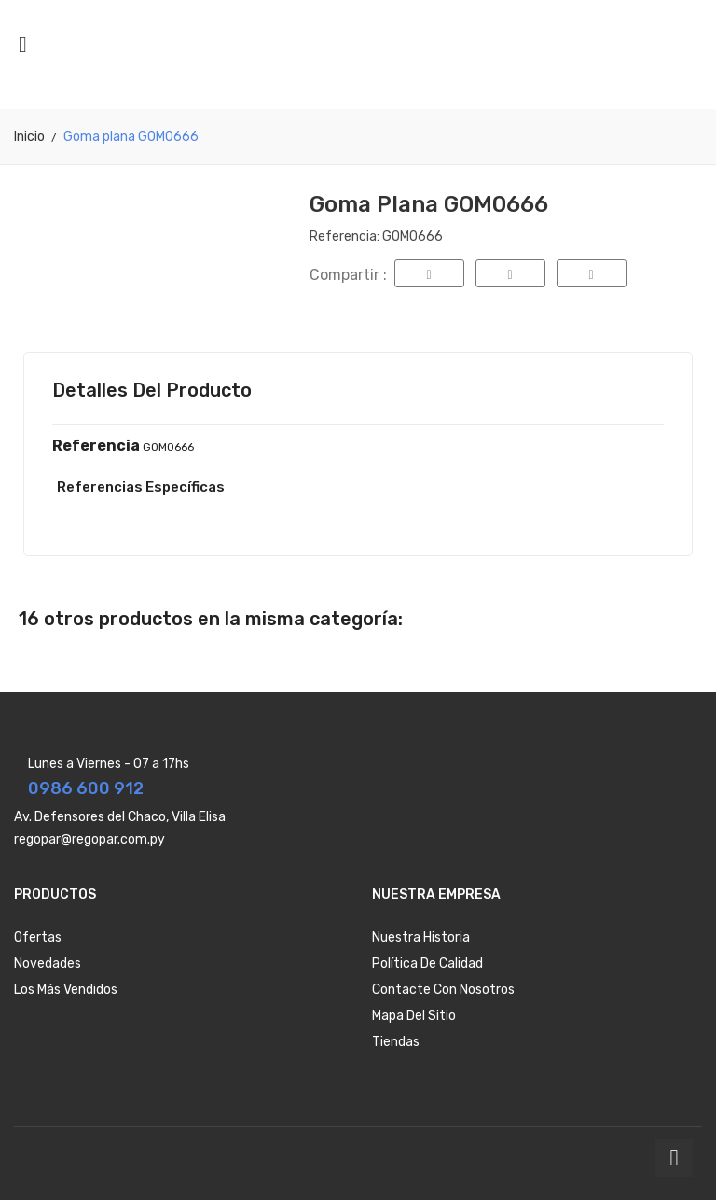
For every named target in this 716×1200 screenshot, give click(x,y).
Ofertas (38, 937)
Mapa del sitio (414, 1016)
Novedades (47, 963)
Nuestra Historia (421, 937)
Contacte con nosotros (443, 990)
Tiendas (396, 1042)
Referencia (96, 446)
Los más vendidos (65, 990)
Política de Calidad (427, 963)
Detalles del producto (152, 390)
